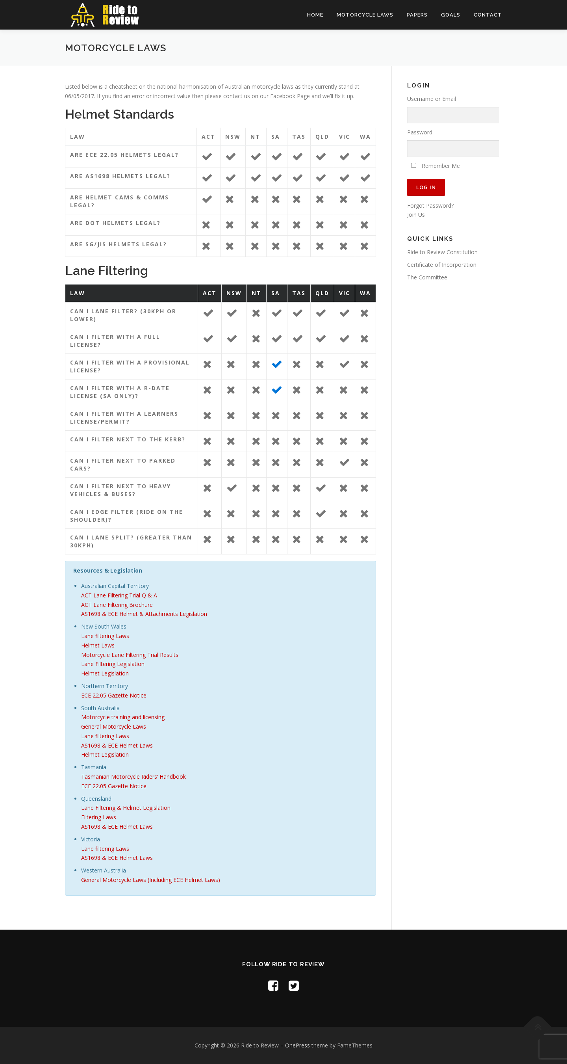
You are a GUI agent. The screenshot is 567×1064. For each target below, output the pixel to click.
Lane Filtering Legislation (113, 664)
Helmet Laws (98, 645)
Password (419, 132)
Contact (488, 15)
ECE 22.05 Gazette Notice (113, 695)
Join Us (416, 214)
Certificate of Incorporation (441, 264)
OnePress (297, 1045)
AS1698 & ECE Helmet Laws (117, 745)
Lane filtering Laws (105, 636)
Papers (417, 15)
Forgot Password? (430, 205)
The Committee (427, 277)
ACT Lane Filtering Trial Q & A (119, 595)
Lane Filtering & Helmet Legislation (125, 807)
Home (315, 15)
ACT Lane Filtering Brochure (117, 604)
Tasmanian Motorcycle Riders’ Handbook (133, 776)
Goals (450, 15)
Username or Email (431, 98)
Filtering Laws (98, 817)
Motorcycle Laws (365, 15)
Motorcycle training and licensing (123, 717)
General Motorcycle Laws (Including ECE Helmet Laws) (150, 880)
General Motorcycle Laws (113, 726)
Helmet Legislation (105, 673)
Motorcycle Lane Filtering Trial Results (129, 654)
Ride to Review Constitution (442, 252)
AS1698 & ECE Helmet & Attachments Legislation (144, 614)
